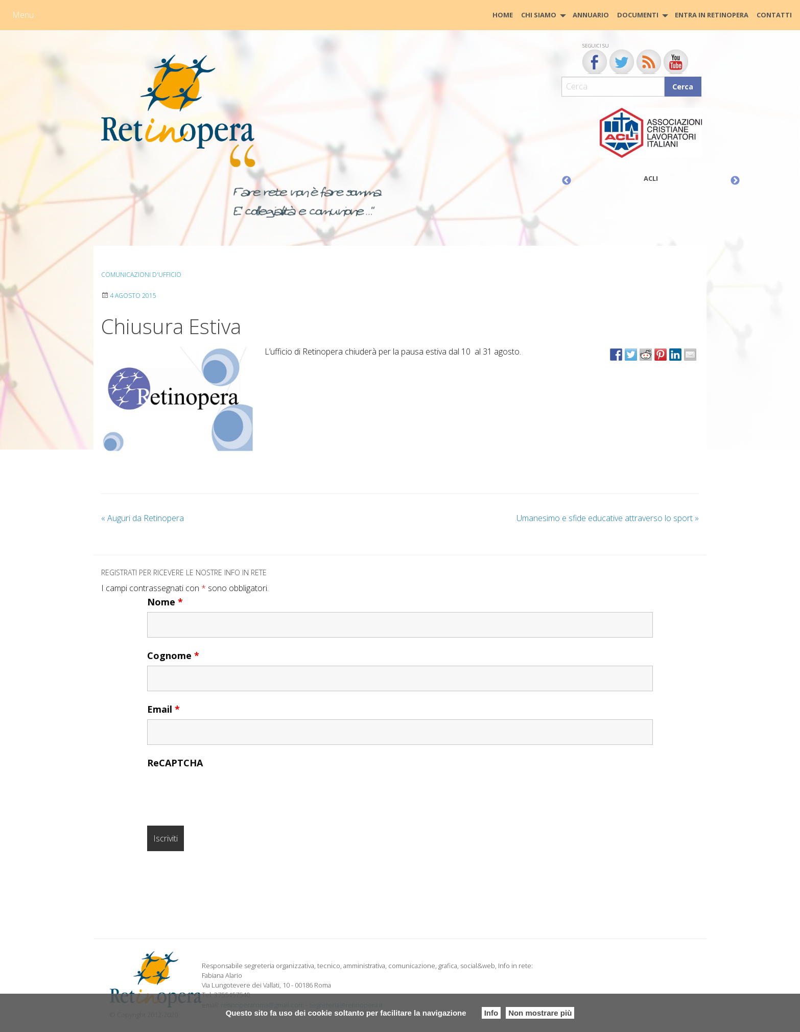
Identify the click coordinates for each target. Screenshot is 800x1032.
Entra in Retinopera (711, 14)
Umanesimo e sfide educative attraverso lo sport (607, 518)
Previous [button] (566, 181)
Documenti (637, 14)
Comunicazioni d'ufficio (141, 274)
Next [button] (735, 181)
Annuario (591, 14)
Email (163, 709)
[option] (650, 147)
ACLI (651, 178)
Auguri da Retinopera (142, 518)
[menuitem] (502, 15)
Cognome (173, 655)
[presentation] (224, 793)
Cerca (682, 86)
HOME (502, 14)
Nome (165, 602)
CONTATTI (774, 14)
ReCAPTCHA (175, 763)
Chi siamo (538, 14)
